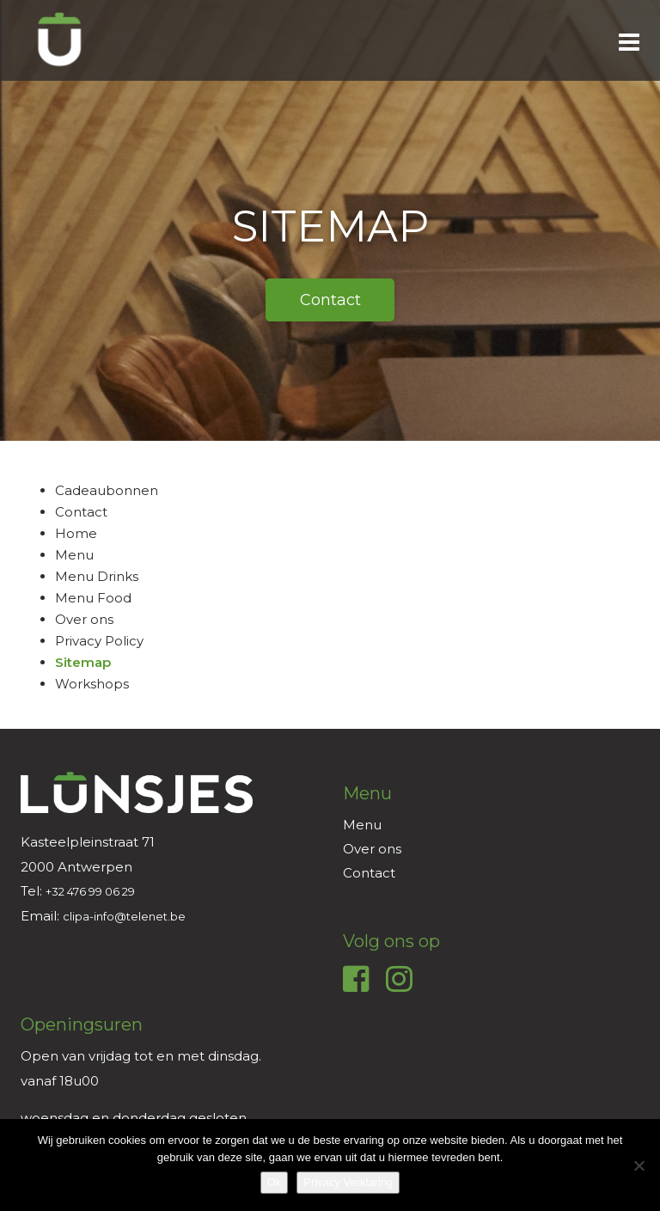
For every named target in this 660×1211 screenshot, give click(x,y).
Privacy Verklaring (348, 1182)
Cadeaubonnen (106, 490)
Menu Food (93, 598)
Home (76, 533)
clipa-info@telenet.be (124, 916)
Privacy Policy (99, 641)
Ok (274, 1182)
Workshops (92, 684)
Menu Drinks (96, 576)
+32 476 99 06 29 (90, 891)
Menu (74, 555)
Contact (81, 512)
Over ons (84, 619)
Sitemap (83, 662)
